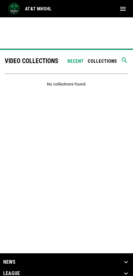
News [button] (9, 262)
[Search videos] (124, 62)
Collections (102, 61)
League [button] (11, 273)
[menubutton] (123, 9)
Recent (75, 61)
